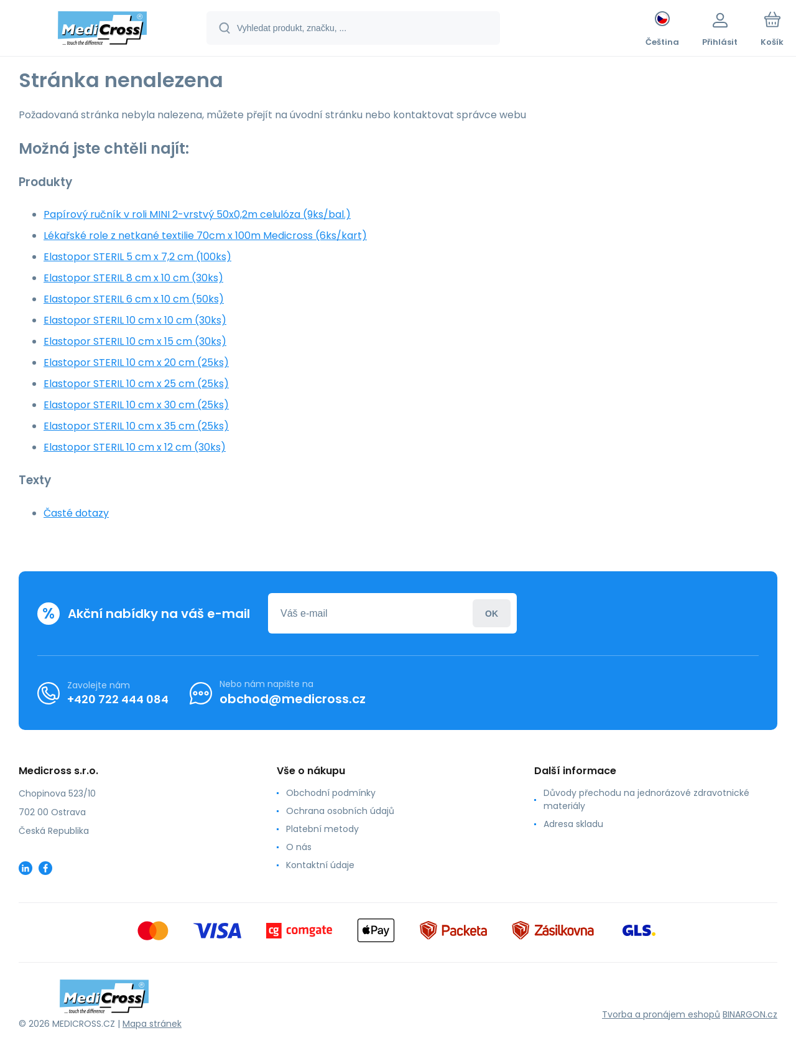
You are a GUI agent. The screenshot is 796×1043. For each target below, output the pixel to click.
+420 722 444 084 (118, 698)
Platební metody (322, 829)
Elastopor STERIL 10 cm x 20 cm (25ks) (136, 362)
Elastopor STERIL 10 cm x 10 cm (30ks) (135, 320)
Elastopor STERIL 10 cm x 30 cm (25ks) (136, 405)
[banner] (102, 30)
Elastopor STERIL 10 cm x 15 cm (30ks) (135, 341)
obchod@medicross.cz (293, 699)
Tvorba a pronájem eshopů (661, 1014)
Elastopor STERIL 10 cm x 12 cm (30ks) (135, 447)
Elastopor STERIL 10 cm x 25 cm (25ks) (136, 384)
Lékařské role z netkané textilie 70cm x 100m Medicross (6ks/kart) (205, 235)
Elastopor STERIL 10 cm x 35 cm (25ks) (136, 426)
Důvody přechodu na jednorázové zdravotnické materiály (646, 799)
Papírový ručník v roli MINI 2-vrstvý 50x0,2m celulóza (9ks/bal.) (197, 214)
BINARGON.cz (750, 1014)
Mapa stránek (152, 1023)
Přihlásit (492, 613)
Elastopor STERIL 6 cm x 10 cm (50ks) (134, 299)
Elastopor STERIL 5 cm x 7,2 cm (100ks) (137, 257)
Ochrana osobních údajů (340, 811)
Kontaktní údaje (320, 865)
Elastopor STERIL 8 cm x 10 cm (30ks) (133, 278)
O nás (299, 847)
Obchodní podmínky (331, 793)
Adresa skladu (573, 824)
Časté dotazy (76, 513)
